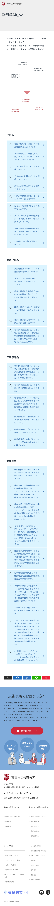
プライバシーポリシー (38, 855)
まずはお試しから (29, 730)
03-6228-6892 (19, 793)
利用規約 (33, 860)
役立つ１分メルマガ (11, 870)
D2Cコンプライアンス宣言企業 (14, 875)
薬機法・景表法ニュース (38, 817)
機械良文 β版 (9, 882)
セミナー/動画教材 (11, 865)
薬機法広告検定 (36, 879)
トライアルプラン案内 (12, 860)
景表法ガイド (35, 826)
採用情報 (33, 870)
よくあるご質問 (36, 846)
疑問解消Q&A (35, 836)
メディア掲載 (35, 865)
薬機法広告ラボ (36, 831)
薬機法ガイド (35, 821)
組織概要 (8, 826)
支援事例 (8, 821)
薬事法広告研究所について (13, 817)
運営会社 (33, 875)
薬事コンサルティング (12, 855)
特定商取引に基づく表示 (38, 851)
